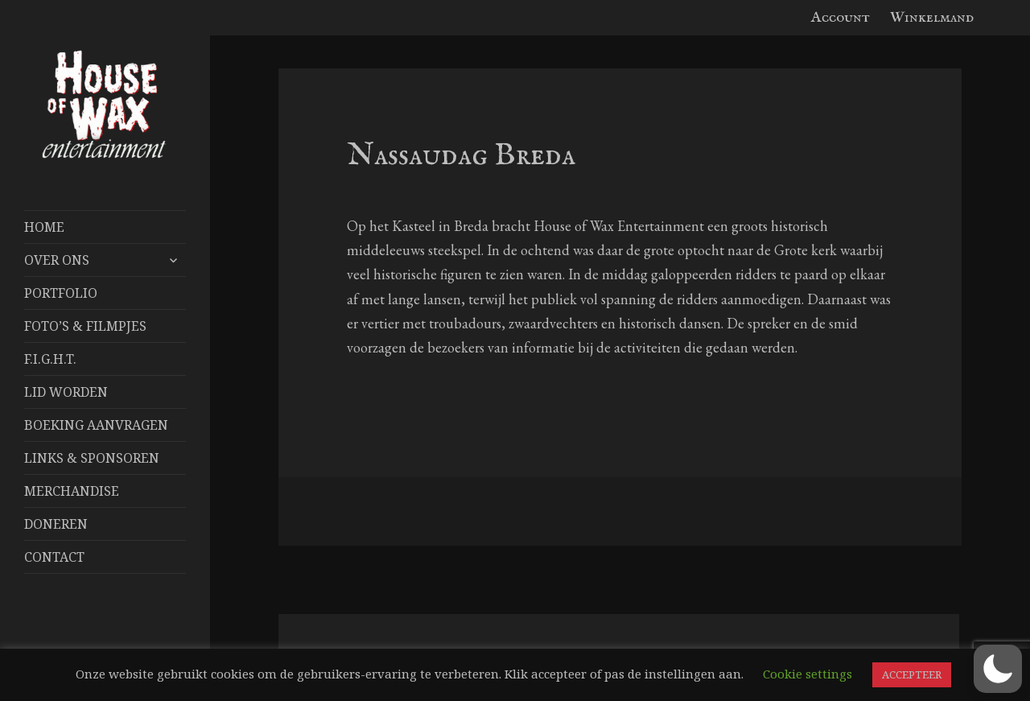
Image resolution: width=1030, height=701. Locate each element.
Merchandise (71, 491)
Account (840, 17)
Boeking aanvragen (96, 425)
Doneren (56, 524)
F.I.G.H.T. (50, 359)
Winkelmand (932, 17)
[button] (998, 669)
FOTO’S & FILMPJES (85, 326)
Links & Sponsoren (91, 458)
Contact (54, 557)
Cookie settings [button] (807, 674)
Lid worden (66, 392)
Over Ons (56, 260)
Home (44, 227)
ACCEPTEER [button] (911, 674)
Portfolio (60, 293)
